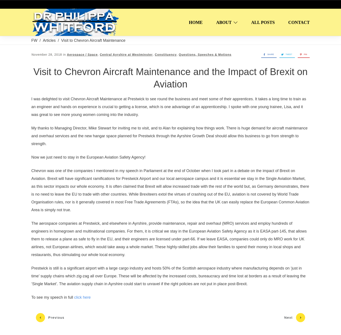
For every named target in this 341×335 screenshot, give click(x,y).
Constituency (166, 54)
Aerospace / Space (82, 54)
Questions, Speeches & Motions (205, 54)
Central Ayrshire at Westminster (126, 54)
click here (83, 297)
